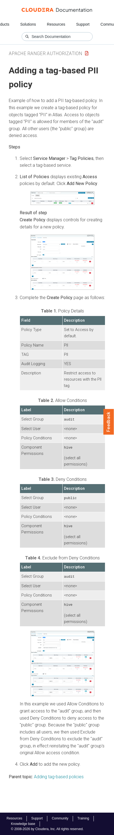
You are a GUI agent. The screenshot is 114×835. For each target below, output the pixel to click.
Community (60, 818)
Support (82, 24)
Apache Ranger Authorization (45, 53)
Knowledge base (23, 824)
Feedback (108, 422)
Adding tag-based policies (59, 775)
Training (83, 818)
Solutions (28, 24)
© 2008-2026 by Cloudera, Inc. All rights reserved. (47, 829)
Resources (56, 24)
